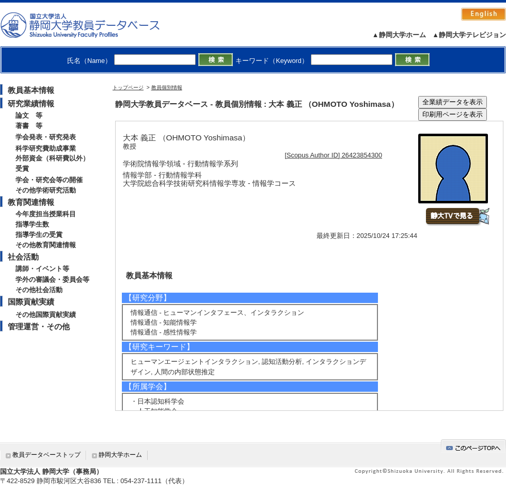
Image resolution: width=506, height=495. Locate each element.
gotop (473, 446)
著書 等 (28, 126)
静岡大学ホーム (120, 454)
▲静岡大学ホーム (399, 35)
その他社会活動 (38, 290)
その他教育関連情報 (45, 245)
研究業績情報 (31, 103)
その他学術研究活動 (45, 190)
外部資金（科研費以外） (52, 158)
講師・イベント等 (42, 269)
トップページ (128, 87)
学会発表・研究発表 (45, 137)
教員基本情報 (31, 90)
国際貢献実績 (31, 301)
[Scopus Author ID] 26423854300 (334, 155)
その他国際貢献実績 (45, 314)
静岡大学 (90, 25)
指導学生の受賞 (38, 234)
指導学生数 (32, 224)
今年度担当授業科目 (45, 214)
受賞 (22, 168)
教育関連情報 (31, 202)
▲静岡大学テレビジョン (469, 35)
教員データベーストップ (46, 454)
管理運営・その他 (39, 326)
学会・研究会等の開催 (49, 180)
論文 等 (28, 115)
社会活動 (23, 256)
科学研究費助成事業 (45, 148)
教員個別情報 (166, 87)
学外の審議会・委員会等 (52, 279)
